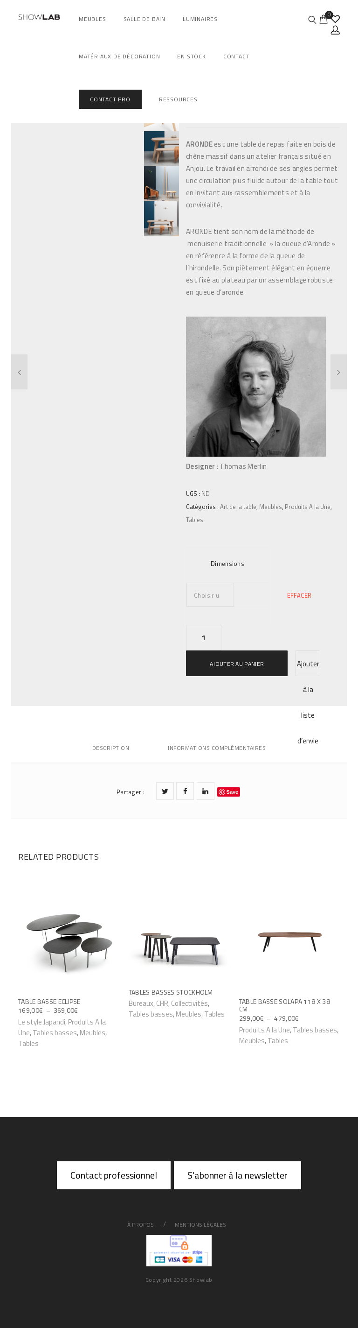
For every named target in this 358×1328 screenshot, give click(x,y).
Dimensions (227, 563)
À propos (140, 1224)
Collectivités (189, 1003)
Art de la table (238, 506)
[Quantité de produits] (203, 637)
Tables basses (55, 1032)
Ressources (178, 99)
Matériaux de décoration (119, 56)
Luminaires (200, 19)
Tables (194, 519)
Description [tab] (111, 747)
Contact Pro (110, 99)
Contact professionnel (113, 1175)
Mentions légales (200, 1224)
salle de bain (144, 19)
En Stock (191, 56)
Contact (236, 56)
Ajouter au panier (237, 663)
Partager (131, 792)
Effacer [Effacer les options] (299, 595)
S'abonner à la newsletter (237, 1175)
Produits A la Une (307, 506)
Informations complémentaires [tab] (217, 747)
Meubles (92, 19)
